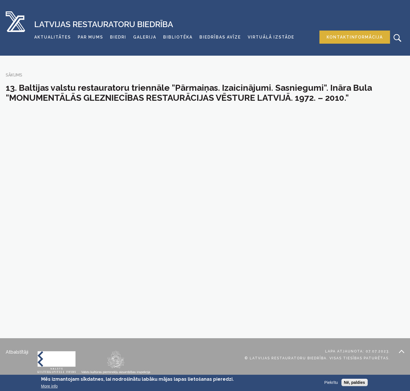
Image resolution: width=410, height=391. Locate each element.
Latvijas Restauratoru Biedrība (103, 24)
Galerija (144, 37)
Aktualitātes (52, 37)
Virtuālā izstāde (271, 37)
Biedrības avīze (220, 37)
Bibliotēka (178, 37)
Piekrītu (331, 382)
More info (49, 386)
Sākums (14, 75)
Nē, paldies (354, 382)
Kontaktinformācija (355, 37)
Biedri (118, 37)
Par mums (90, 37)
